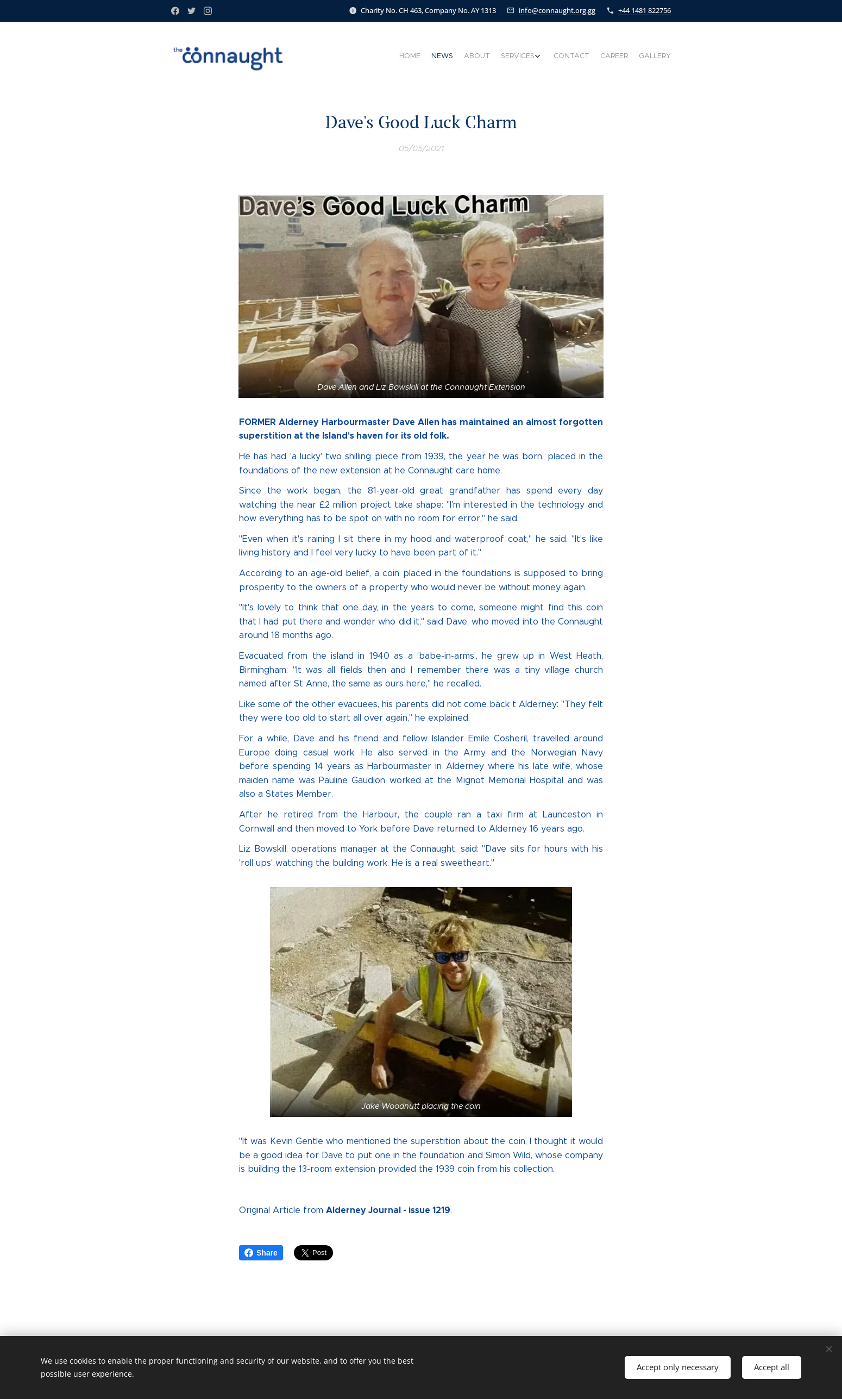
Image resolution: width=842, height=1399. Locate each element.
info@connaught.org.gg (557, 10)
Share (261, 1252)
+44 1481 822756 (644, 10)
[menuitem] (599, 57)
